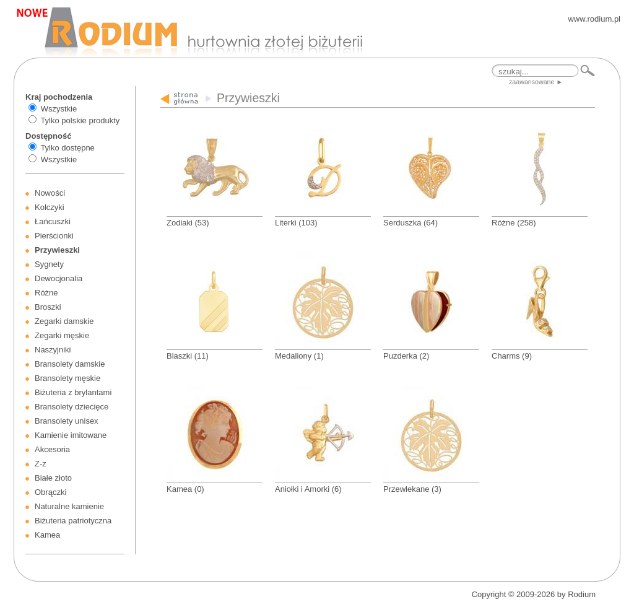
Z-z (40, 463)
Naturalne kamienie (69, 506)
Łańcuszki (53, 221)
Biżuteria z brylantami (73, 392)
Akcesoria (52, 449)
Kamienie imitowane (70, 435)
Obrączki (50, 492)
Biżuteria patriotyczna (73, 520)
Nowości (50, 193)
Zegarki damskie (64, 321)
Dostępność (48, 136)
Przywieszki (57, 250)
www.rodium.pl (594, 19)
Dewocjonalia (58, 278)
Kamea (47, 534)
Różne (46, 292)
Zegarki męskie (62, 335)
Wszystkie (59, 108)
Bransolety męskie (67, 378)
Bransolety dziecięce (71, 406)
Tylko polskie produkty (79, 120)
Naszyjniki (53, 349)
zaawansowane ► (536, 81)
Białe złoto (53, 478)
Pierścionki (54, 235)
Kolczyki (49, 207)
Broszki (48, 307)
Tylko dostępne (67, 147)
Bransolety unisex (66, 421)
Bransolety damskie (70, 364)
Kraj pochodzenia (58, 97)
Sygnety (49, 264)
